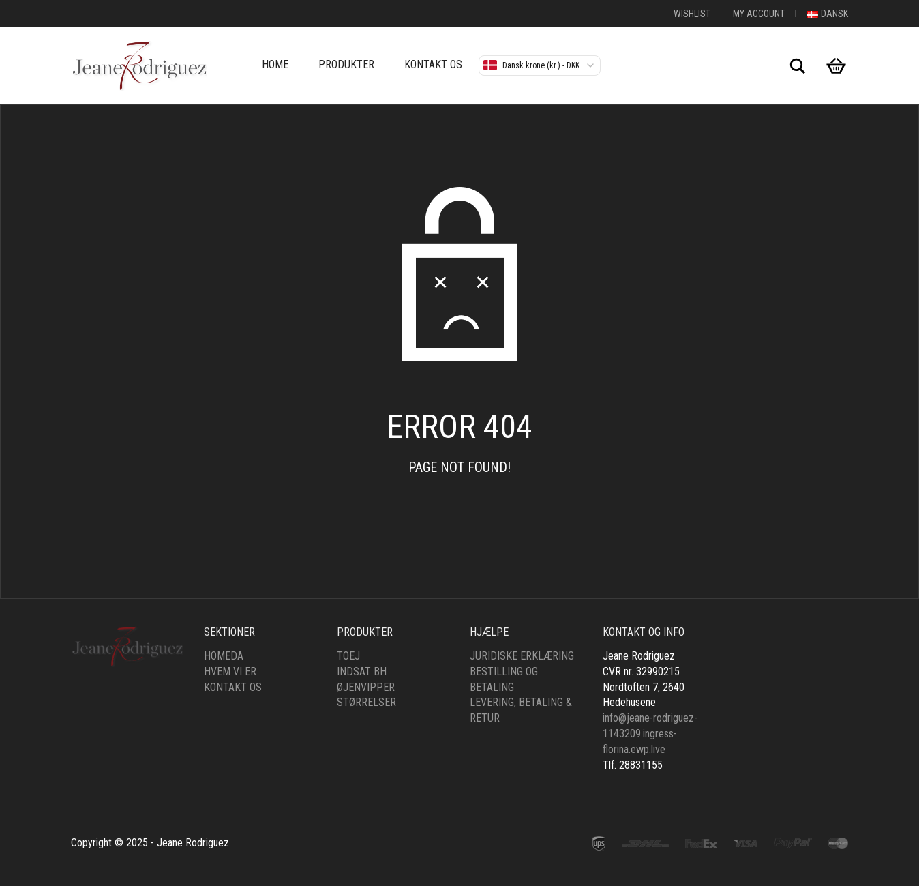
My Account (759, 13)
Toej (348, 655)
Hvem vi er (230, 671)
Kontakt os (433, 64)
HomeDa (223, 655)
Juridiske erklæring (522, 655)
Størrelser (366, 702)
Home (275, 64)
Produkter (346, 64)
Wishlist (692, 13)
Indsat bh (362, 671)
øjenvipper (366, 687)
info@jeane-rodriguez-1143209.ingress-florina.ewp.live (650, 733)
